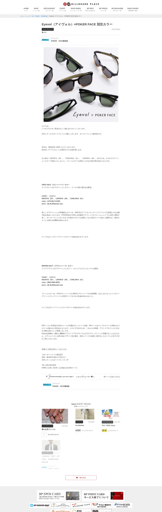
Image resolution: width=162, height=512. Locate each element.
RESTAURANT (49, 10)
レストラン (28, 493)
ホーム (23, 16)
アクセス (50, 500)
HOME (26, 10)
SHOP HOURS (132, 10)
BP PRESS (103, 10)
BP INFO (90, 10)
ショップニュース (30, 500)
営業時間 (70, 496)
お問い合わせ (88, 496)
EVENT (62, 10)
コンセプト (51, 490)
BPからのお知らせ (31, 503)
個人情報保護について (91, 493)
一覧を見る (81, 446)
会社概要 (86, 490)
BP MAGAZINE (117, 10)
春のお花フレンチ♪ (50, 425)
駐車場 (49, 503)
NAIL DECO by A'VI (54, 430)
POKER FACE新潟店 (44, 16)
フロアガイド (52, 493)
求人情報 (70, 493)
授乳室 (49, 496)
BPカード (70, 490)
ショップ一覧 (31, 16)
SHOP (36, 10)
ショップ (27, 490)
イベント (27, 496)
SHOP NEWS (75, 10)
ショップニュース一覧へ (81, 374)
